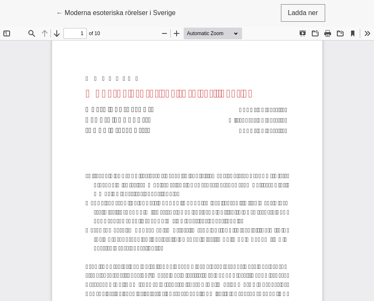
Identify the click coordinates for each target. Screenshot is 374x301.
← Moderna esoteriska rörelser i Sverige (115, 12)
